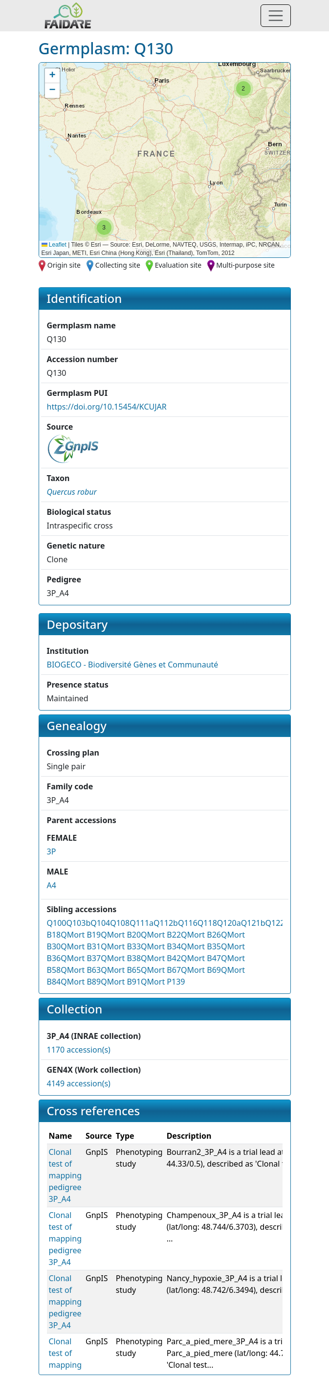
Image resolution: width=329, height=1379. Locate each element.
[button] (243, 88)
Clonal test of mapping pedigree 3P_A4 (65, 1175)
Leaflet (54, 244)
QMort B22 (161, 934)
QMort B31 (81, 946)
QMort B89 (81, 981)
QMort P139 (163, 981)
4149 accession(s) (78, 1083)
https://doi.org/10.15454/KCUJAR (107, 406)
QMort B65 (121, 970)
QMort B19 (81, 934)
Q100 (56, 923)
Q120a (229, 923)
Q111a (142, 923)
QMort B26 (201, 934)
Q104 (100, 923)
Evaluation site (178, 265)
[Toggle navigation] (276, 15)
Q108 (120, 923)
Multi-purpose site (245, 265)
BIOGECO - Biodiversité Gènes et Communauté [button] (133, 664)
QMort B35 (201, 946)
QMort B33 (121, 946)
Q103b (78, 923)
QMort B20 (121, 934)
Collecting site (117, 265)
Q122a (277, 923)
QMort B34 (161, 946)
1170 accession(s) (78, 1049)
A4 (51, 885)
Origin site (64, 265)
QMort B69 (201, 970)
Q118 (207, 923)
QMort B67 (161, 970)
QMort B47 (201, 958)
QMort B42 (161, 958)
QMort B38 (121, 958)
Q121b (253, 923)
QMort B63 (81, 970)
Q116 (187, 923)
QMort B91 (121, 981)
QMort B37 (81, 958)
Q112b (166, 923)
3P (51, 851)
